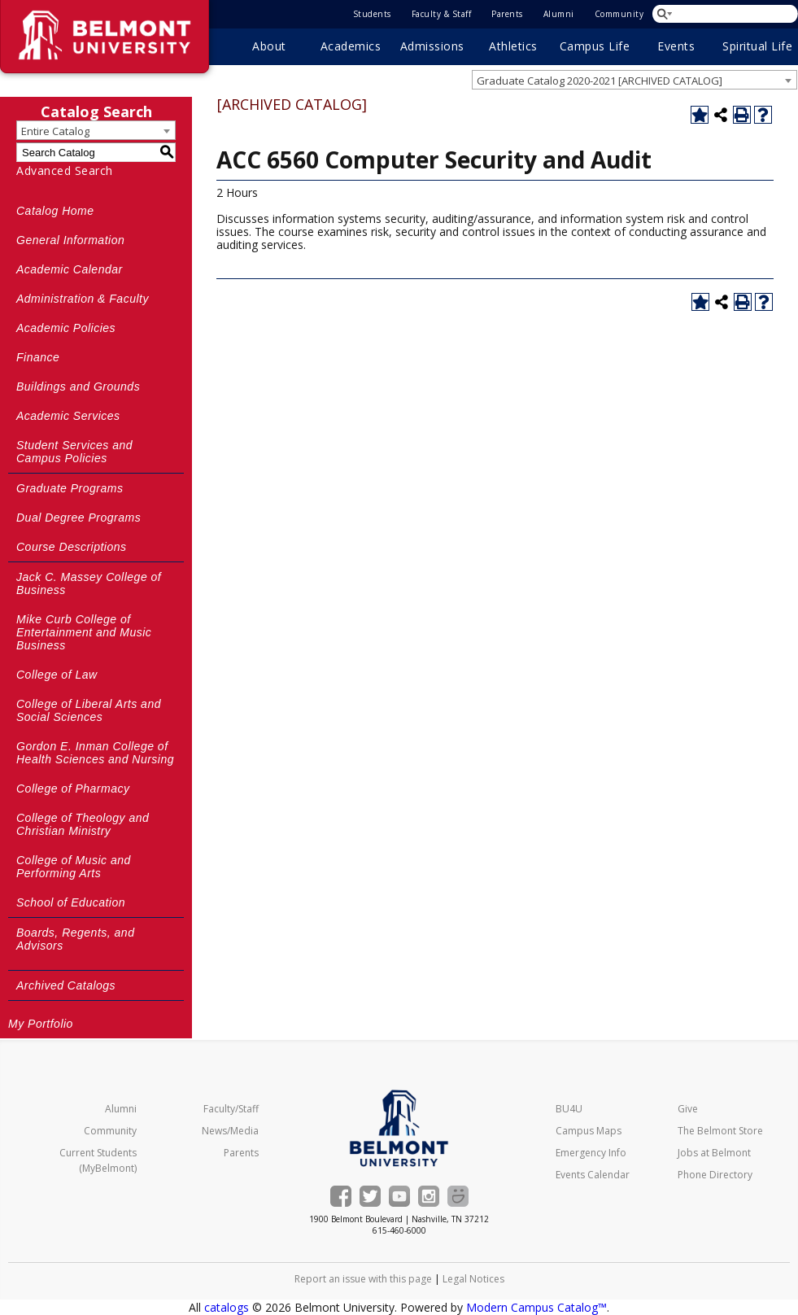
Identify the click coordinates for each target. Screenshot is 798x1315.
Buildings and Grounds (78, 386)
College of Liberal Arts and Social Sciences (88, 710)
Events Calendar (593, 1175)
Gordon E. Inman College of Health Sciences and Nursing (95, 753)
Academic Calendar (69, 269)
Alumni (558, 14)
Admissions (432, 46)
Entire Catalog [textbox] (55, 131)
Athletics (513, 46)
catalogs (226, 1307)
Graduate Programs (69, 488)
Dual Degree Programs (78, 517)
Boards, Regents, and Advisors (75, 939)
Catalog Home (55, 210)
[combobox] (634, 80)
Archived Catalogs (66, 985)
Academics (351, 46)
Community (619, 14)
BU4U (569, 1109)
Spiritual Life (757, 46)
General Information (70, 240)
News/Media (230, 1131)
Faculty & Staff (442, 14)
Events (676, 46)
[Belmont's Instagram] (428, 1196)
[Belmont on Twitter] (370, 1196)
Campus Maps (588, 1131)
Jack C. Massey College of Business (88, 583)
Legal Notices (473, 1279)
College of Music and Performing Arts (73, 867)
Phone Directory (715, 1175)
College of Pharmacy (72, 788)
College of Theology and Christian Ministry (82, 824)
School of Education (70, 902)
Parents (507, 14)
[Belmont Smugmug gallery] (458, 1196)
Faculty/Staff (231, 1109)
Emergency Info (591, 1153)
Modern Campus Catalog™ (536, 1307)
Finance (37, 357)
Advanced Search (64, 170)
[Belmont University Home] (399, 1128)
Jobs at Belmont (714, 1153)
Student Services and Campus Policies (74, 452)
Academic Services (68, 415)
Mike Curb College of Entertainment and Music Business (83, 632)
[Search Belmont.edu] (726, 13)
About (269, 46)
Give (688, 1109)
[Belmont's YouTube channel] (399, 1196)
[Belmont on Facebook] (340, 1196)
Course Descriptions (71, 546)
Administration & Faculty (82, 298)
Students (372, 14)
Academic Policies (66, 327)
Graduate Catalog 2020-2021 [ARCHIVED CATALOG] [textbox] (599, 80)
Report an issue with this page (363, 1279)
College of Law (57, 674)
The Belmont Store (720, 1131)
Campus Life (595, 46)
